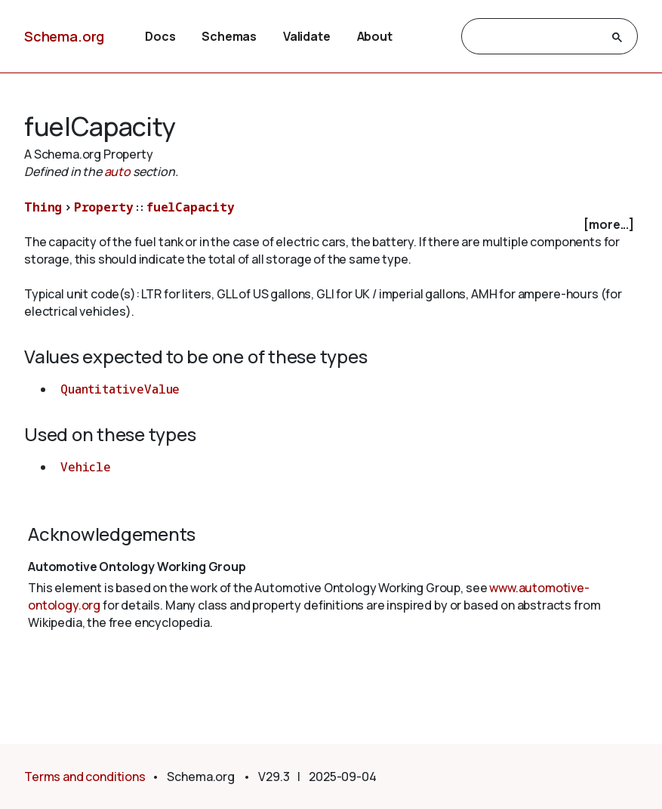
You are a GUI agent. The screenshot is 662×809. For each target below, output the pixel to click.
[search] (536, 37)
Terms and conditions (85, 776)
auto (117, 171)
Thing (43, 207)
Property (104, 207)
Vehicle (85, 467)
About (375, 36)
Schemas (229, 36)
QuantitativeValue (120, 389)
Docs (160, 36)
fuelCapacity (190, 207)
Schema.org (64, 36)
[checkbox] (331, 224)
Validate (307, 36)
